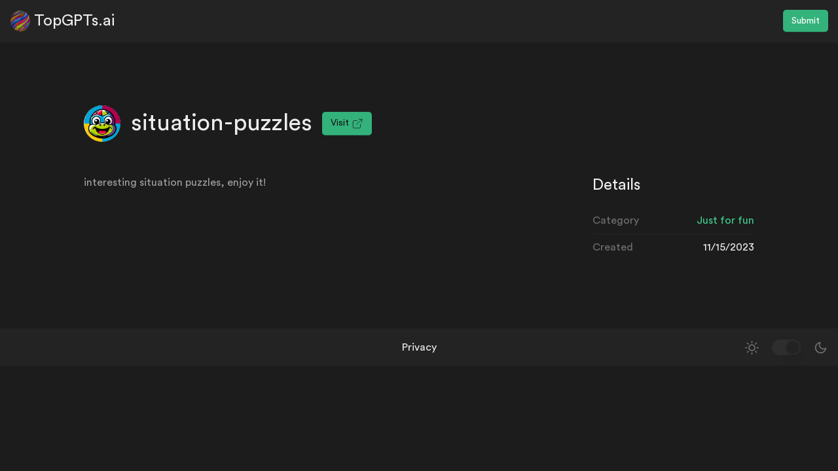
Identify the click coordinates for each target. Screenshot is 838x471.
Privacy (419, 347)
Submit (806, 21)
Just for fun (725, 220)
